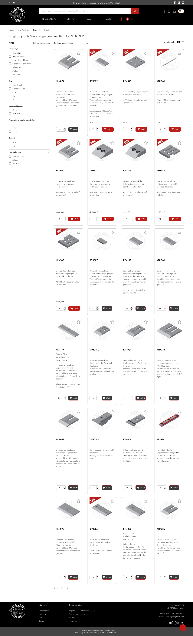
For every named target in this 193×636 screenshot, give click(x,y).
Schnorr (15, 160)
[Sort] (76, 43)
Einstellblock (17, 85)
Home (11, 30)
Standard (15, 163)
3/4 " (14, 124)
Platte (14, 95)
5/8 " (14, 131)
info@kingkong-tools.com (174, 616)
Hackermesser (18, 56)
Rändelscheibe (18, 156)
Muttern (15, 70)
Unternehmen (44, 610)
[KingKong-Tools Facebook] (175, 2)
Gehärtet (15, 110)
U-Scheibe (16, 74)
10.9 (14, 142)
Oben (14, 92)
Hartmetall (16, 113)
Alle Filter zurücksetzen (41, 43)
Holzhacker (46, 30)
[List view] (182, 42)
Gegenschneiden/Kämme (22, 63)
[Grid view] (178, 42)
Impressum (73, 621)
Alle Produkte (23, 30)
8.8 (13, 145)
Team (41, 617)
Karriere (42, 621)
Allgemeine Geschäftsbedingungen (82, 610)
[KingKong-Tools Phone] (11, 2)
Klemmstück (16, 53)
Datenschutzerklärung (77, 614)
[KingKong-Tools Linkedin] (182, 2)
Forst (35, 30)
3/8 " (14, 128)
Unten (14, 99)
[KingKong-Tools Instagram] (179, 2)
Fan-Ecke (72, 617)
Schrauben (16, 67)
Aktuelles (42, 614)
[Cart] (108, 129)
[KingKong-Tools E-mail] (14, 2)
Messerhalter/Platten (20, 60)
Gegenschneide (18, 88)
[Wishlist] (164, 11)
